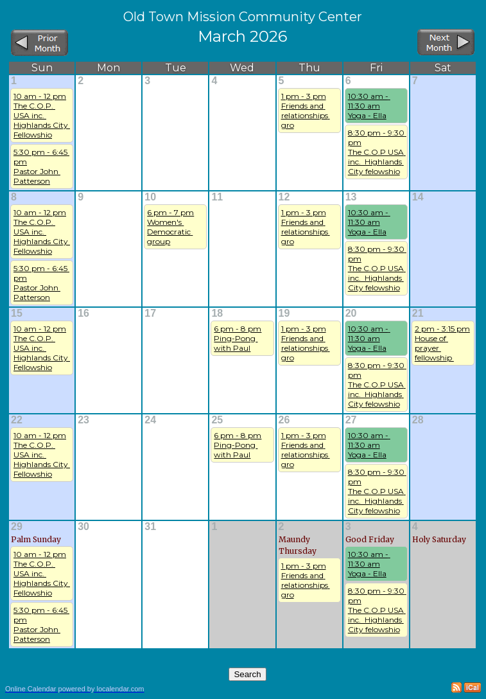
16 (83, 313)
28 (418, 419)
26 (284, 419)
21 (418, 313)
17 (150, 313)
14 (418, 196)
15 (16, 313)
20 (351, 313)
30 (83, 526)
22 (16, 419)
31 (150, 526)
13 (351, 196)
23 (83, 419)
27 (351, 419)
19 (284, 313)
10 (150, 196)
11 (217, 196)
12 (284, 196)
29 (16, 526)
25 (217, 419)
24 (150, 419)
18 (217, 313)
